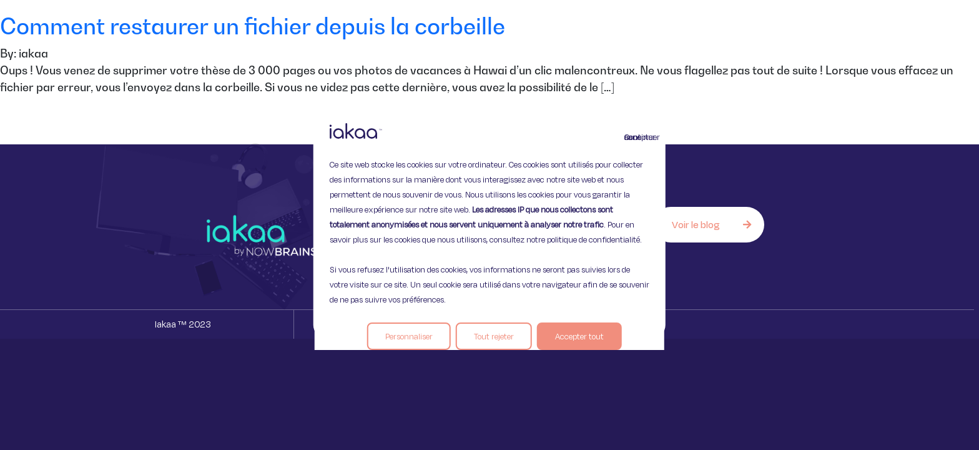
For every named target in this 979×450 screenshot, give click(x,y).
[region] (489, 225)
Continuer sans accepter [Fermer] (631, 136)
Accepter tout (579, 336)
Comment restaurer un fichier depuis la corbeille (252, 25)
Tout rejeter (494, 336)
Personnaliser (409, 336)
